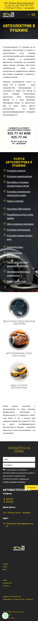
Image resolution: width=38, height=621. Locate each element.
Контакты (6, 586)
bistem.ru (13, 618)
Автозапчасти (7, 583)
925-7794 (29, 5)
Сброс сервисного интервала (20, 224)
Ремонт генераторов (16, 281)
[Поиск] (28, 15)
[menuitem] (28, 15)
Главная (5, 564)
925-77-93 (15, 133)
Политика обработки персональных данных (13, 611)
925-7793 (20, 5)
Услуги (5, 567)
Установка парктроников (18, 229)
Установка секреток (16, 170)
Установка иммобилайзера (19, 176)
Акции (5, 580)
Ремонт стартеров (15, 201)
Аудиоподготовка (15, 247)
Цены (4, 569)
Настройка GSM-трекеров (19, 209)
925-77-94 (19, 137)
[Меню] (32, 15)
